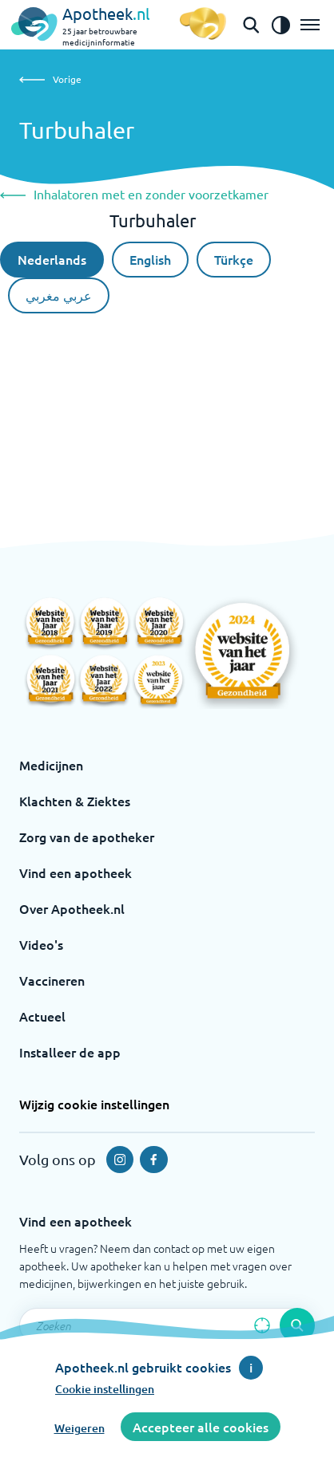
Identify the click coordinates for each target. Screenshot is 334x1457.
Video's (41, 944)
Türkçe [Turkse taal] (233, 259)
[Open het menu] (310, 24)
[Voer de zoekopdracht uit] (297, 1325)
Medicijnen (51, 765)
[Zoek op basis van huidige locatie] (262, 1325)
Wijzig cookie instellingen (94, 1103)
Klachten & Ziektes (74, 800)
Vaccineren (52, 980)
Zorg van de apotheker (86, 836)
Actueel (42, 1016)
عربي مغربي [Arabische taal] (59, 295)
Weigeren (79, 1427)
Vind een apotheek (75, 872)
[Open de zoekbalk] (251, 24)
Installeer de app (70, 1052)
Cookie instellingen (104, 1388)
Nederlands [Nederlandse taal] (52, 259)
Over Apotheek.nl (72, 908)
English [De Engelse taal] (150, 259)
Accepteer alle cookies (200, 1426)
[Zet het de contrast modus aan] (280, 24)
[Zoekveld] (167, 1325)
